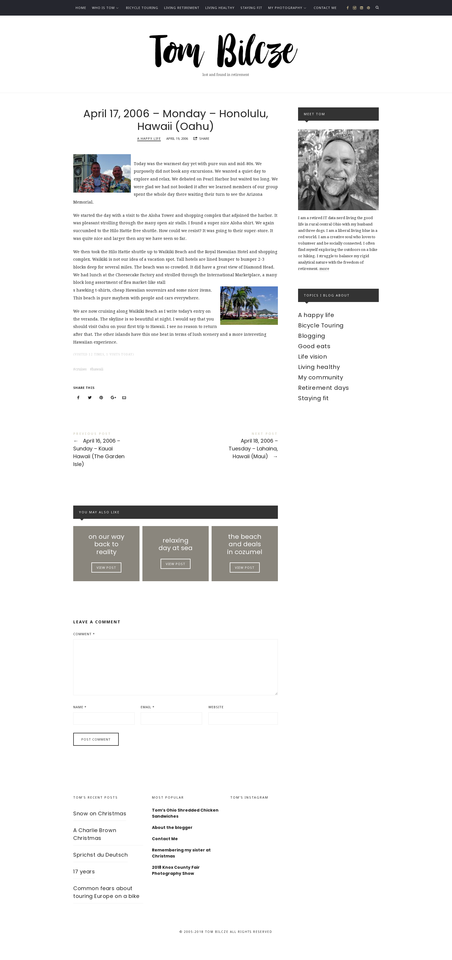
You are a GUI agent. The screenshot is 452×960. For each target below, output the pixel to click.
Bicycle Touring (142, 7)
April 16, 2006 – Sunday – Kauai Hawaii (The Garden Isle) (124, 454)
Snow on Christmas (99, 828)
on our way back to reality (106, 552)
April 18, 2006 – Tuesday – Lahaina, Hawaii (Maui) (227, 450)
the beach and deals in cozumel (244, 552)
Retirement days (323, 388)
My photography (285, 7)
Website (216, 721)
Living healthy (220, 7)
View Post (106, 577)
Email (148, 721)
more (324, 268)
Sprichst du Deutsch (100, 869)
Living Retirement (181, 7)
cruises (80, 372)
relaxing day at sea (176, 552)
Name (79, 721)
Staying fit (251, 7)
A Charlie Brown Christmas (94, 849)
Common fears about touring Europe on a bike (106, 907)
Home (81, 7)
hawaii (97, 372)
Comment (84, 649)
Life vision (312, 357)
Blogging (311, 336)
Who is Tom (103, 7)
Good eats (314, 346)
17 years (84, 886)
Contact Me (325, 7)
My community (320, 377)
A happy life (149, 142)
